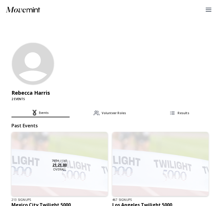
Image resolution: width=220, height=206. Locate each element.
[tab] (40, 113)
